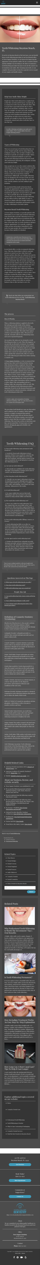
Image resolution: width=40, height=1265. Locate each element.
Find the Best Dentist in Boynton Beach (19, 1134)
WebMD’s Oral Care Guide (18, 776)
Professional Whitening (12, 841)
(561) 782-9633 (15, 425)
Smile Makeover (12, 872)
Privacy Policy (18, 1253)
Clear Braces (11, 858)
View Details (19, 821)
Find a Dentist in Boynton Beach (16, 883)
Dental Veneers (11, 869)
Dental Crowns (11, 863)
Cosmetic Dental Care (13, 1109)
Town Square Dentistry (13, 361)
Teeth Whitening (15, 833)
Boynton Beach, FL (8, 837)
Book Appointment (20, 1180)
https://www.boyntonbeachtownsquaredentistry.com (20, 1215)
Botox (9, 1103)
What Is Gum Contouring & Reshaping (18, 1126)
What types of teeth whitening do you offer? (18, 582)
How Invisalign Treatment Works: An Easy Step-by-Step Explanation (19, 1021)
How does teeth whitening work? (15, 585)
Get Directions (20, 1164)
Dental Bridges (11, 861)
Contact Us (20, 1196)
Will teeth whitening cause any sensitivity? (18, 588)
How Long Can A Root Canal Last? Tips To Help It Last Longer (19, 1067)
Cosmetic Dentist (12, 876)
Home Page (14, 773)
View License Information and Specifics (16, 808)
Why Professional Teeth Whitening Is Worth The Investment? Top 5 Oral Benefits (19, 930)
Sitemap (23, 1253)
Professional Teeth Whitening (16, 1120)
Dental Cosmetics (10, 839)
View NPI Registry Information (22, 814)
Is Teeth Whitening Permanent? (18, 977)
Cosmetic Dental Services (14, 1131)
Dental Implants (12, 866)
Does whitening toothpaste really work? (17, 600)
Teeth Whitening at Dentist (15, 1123)
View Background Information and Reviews (19, 817)
